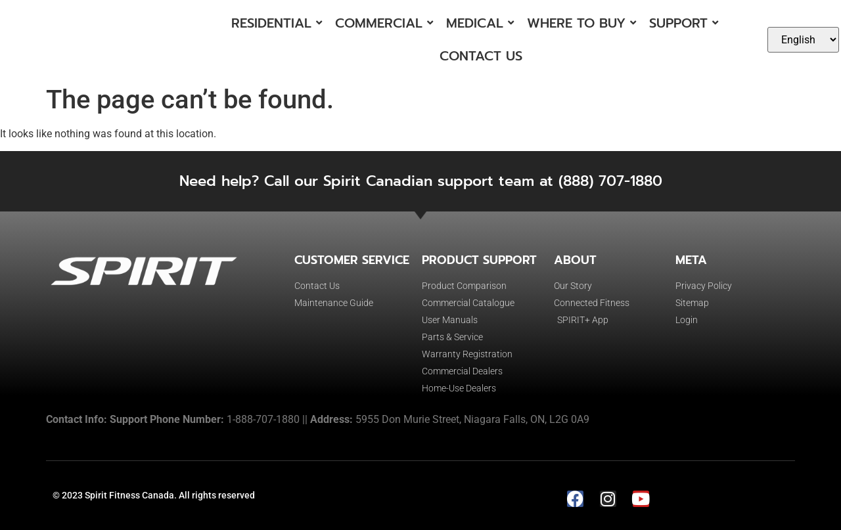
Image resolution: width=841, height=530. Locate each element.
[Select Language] (803, 40)
